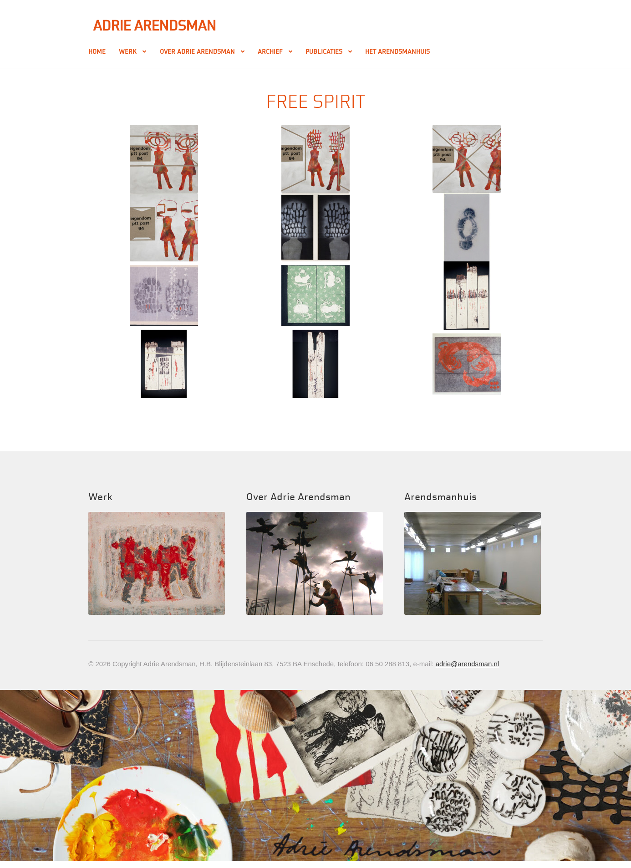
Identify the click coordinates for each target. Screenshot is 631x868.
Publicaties (323, 51)
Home (97, 51)
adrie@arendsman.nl (467, 664)
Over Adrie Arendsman (197, 51)
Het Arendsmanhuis (397, 51)
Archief (270, 51)
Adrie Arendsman (154, 26)
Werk (128, 51)
